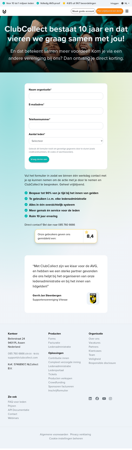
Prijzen (12, 407)
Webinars (13, 419)
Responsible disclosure (102, 364)
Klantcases (95, 352)
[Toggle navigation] (127, 11)
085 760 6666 (23, 355)
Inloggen (112, 3)
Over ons (94, 340)
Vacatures (94, 344)
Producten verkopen (60, 380)
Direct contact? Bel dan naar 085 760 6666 (50, 226)
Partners (93, 348)
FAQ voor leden (17, 403)
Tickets (52, 376)
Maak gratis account (79, 12)
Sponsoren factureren (61, 388)
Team (92, 356)
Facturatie (54, 344)
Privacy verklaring (80, 436)
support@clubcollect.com (23, 359)
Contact (12, 415)
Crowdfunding (56, 384)
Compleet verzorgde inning (64, 363)
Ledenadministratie (59, 348)
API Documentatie (18, 411)
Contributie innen (58, 359)
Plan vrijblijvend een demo (108, 12)
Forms (52, 340)
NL (123, 3)
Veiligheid (95, 360)
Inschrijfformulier (58, 392)
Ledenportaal (56, 372)
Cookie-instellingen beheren (66, 440)
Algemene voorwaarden (54, 436)
